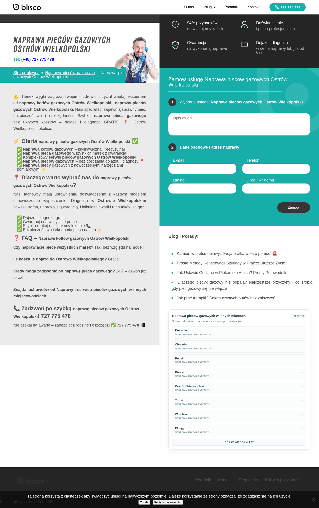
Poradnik (232, 7)
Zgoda (144, 502)
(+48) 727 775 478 (37, 59)
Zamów (293, 207)
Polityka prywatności (283, 480)
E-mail (178, 160)
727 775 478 (287, 7)
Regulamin (248, 480)
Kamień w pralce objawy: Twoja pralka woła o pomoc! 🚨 (227, 253)
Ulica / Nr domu (260, 180)
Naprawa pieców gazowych (70, 73)
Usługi (209, 7)
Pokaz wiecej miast (239, 442)
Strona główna (26, 73)
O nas (189, 7)
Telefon (253, 160)
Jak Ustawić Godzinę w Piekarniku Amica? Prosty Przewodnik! (232, 272)
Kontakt (253, 7)
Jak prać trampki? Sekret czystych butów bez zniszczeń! (226, 298)
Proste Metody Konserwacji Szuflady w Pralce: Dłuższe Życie (231, 263)
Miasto (179, 180)
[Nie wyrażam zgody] (313, 499)
